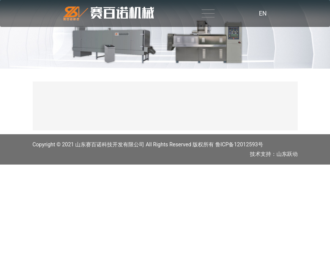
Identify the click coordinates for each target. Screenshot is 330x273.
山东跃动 (287, 154)
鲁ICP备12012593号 (239, 144)
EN (263, 13)
